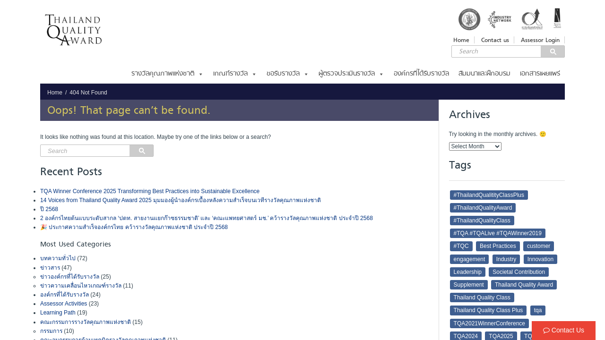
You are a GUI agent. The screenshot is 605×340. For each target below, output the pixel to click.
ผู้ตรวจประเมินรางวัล (351, 73)
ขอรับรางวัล (288, 73)
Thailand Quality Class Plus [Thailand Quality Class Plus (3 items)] (488, 310)
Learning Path (58, 312)
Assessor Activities (63, 303)
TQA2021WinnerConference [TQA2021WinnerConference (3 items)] (489, 323)
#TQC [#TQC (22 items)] (461, 246)
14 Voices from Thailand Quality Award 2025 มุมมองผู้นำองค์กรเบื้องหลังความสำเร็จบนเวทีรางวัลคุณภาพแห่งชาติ (180, 200)
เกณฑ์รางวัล (235, 73)
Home (461, 39)
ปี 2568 (49, 209)
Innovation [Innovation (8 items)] (540, 259)
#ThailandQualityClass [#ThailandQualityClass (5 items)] (482, 220)
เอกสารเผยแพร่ (540, 73)
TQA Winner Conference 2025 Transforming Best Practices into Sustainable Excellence (149, 191)
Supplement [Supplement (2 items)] (469, 284)
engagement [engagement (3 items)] (469, 259)
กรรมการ (51, 331)
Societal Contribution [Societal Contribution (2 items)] (519, 272)
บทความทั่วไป (58, 258)
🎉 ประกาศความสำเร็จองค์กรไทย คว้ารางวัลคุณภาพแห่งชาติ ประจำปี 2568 (134, 227)
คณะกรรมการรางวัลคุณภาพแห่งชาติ (85, 322)
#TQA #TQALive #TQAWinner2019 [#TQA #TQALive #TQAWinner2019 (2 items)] (498, 233)
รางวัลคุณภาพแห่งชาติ (167, 73)
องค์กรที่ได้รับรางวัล (421, 73)
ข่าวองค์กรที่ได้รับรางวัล (69, 276)
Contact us (495, 39)
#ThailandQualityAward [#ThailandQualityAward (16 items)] (483, 207)
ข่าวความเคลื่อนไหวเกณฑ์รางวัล (80, 285)
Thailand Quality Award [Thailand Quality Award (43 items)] (524, 284)
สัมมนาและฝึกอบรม (484, 73)
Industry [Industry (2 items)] (506, 259)
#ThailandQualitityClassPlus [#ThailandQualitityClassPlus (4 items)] (489, 195)
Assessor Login (540, 39)
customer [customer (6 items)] (538, 246)
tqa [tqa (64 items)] (538, 310)
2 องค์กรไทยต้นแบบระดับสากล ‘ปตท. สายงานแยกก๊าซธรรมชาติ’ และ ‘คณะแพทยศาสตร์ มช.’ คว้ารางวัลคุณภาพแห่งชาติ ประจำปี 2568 (207, 218)
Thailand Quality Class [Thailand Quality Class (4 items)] (482, 297)
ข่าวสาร (50, 267)
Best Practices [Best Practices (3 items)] (498, 246)
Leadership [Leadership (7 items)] (468, 272)
